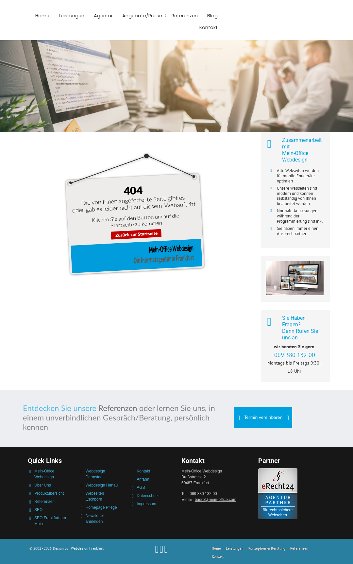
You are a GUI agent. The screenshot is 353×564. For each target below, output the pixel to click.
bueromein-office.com (215, 499)
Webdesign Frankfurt (87, 548)
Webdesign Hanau (102, 485)
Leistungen (71, 15)
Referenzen (185, 15)
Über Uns (42, 485)
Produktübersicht (49, 493)
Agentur (103, 15)
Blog (212, 15)
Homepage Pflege (101, 507)
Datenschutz (148, 495)
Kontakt (208, 27)
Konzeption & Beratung (266, 548)
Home (42, 15)
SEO (38, 509)
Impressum (146, 504)
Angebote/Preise (142, 15)
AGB (141, 487)
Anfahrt (143, 479)
